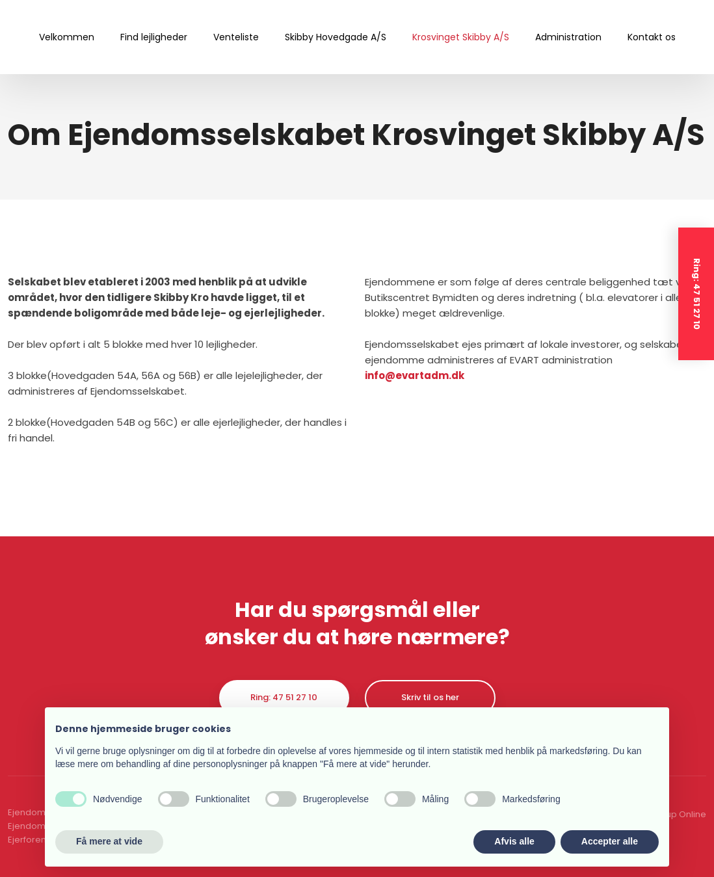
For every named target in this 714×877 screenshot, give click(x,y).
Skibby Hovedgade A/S (335, 37)
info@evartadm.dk (414, 375)
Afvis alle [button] (514, 841)
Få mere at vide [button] (109, 841)
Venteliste (236, 37)
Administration (568, 37)
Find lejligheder (153, 37)
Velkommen (66, 37)
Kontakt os (652, 37)
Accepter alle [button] (609, 841)
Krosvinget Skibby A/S (460, 37)
